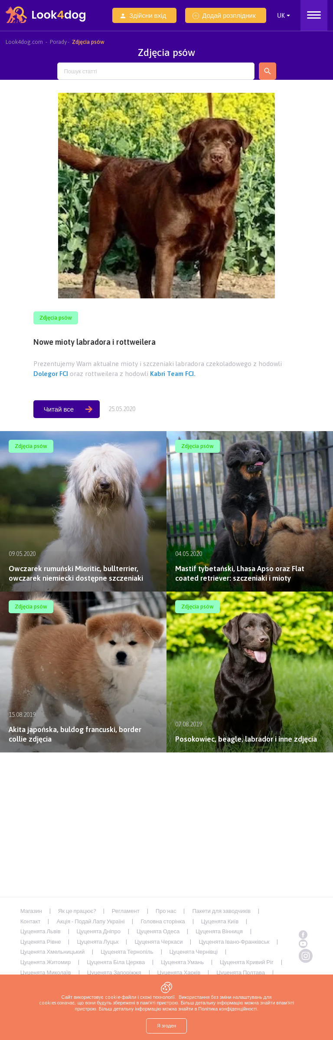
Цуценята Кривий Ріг (247, 962)
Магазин (31, 911)
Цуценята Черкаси (158, 942)
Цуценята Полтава (240, 972)
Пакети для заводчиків (221, 911)
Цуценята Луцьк (97, 942)
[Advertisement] (166, 822)
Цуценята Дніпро (99, 931)
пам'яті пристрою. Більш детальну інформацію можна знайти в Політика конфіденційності (184, 1005)
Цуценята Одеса (158, 931)
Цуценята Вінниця (219, 931)
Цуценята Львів (40, 931)
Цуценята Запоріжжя (114, 972)
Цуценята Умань (182, 962)
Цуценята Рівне (40, 942)
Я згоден (166, 1025)
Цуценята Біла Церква (116, 962)
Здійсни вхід (143, 15)
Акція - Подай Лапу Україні (90, 921)
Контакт (30, 921)
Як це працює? (77, 911)
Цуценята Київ (219, 921)
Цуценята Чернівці (194, 951)
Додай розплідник (224, 15)
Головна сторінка (162, 921)
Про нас (166, 911)
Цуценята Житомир (45, 962)
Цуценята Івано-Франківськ (234, 942)
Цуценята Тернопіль (127, 951)
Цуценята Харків (179, 972)
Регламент (126, 911)
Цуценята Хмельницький (52, 951)
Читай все (68, 409)
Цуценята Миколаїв (45, 972)
